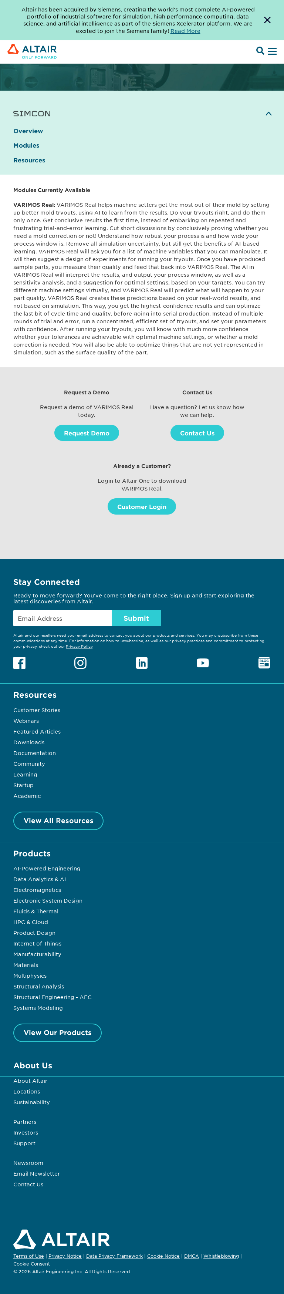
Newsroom (28, 1162)
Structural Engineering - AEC (52, 997)
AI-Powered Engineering (47, 868)
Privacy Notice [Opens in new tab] (65, 1256)
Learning (25, 774)
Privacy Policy (79, 646)
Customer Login (141, 506)
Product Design (34, 932)
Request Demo (86, 433)
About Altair (30, 1080)
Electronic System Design (47, 900)
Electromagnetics (37, 889)
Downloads (28, 742)
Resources (29, 160)
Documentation (34, 752)
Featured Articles (37, 731)
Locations (26, 1091)
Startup (23, 785)
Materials (25, 964)
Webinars (26, 720)
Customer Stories (36, 710)
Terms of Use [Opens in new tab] (28, 1256)
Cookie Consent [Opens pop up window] (31, 1264)
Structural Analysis (38, 986)
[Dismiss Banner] (267, 20)
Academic (27, 795)
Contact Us (197, 433)
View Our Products (58, 1032)
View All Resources (59, 820)
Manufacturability (37, 954)
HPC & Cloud (30, 922)
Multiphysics (30, 975)
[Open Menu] (271, 51)
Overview (28, 130)
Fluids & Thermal (35, 911)
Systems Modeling (38, 1007)
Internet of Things (37, 943)
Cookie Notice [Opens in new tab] (163, 1256)
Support (24, 1143)
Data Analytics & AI (39, 879)
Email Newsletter (36, 1173)
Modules (26, 145)
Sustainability (31, 1102)
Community (29, 763)
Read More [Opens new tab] (185, 30)
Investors (25, 1132)
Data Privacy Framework (114, 1256)
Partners (24, 1121)
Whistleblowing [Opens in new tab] (221, 1256)
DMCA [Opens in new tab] (191, 1256)
